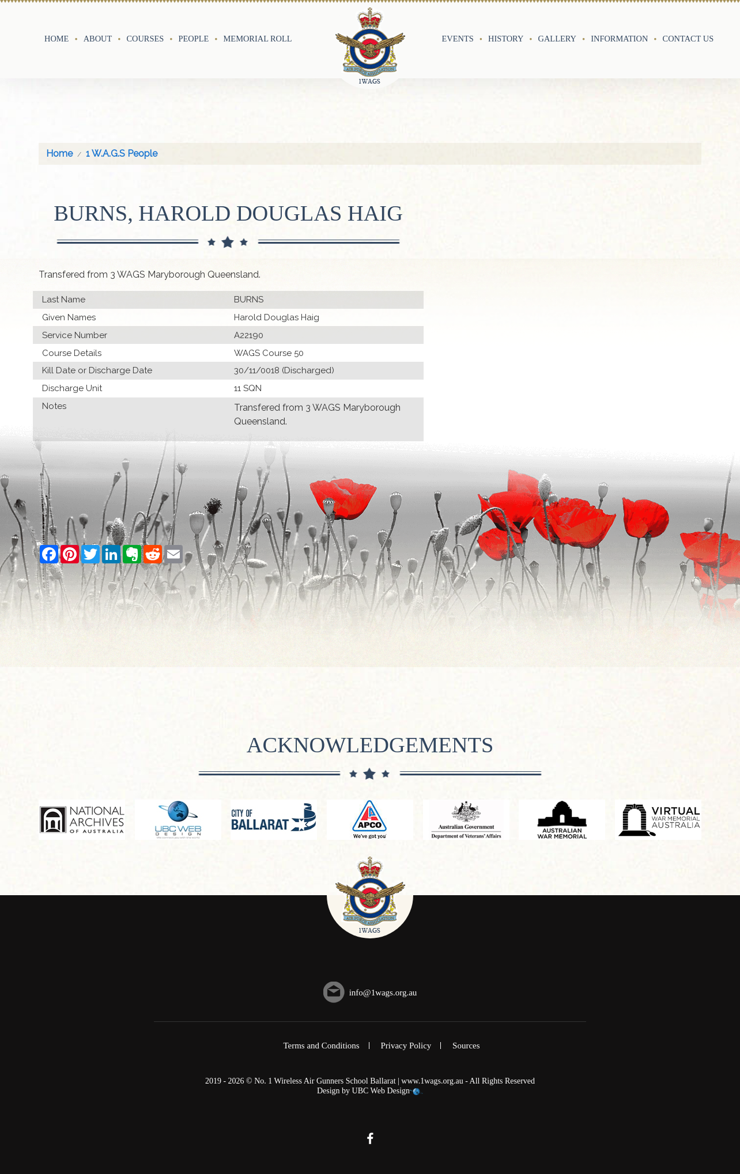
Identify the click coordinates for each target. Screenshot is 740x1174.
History (505, 38)
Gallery (557, 38)
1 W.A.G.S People (121, 153)
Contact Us (688, 38)
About (98, 38)
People (194, 38)
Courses (145, 38)
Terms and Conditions (321, 1045)
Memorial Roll (258, 38)
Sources (466, 1045)
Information (619, 38)
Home (56, 38)
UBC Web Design (381, 1090)
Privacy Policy (405, 1045)
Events (458, 38)
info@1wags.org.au (383, 992)
